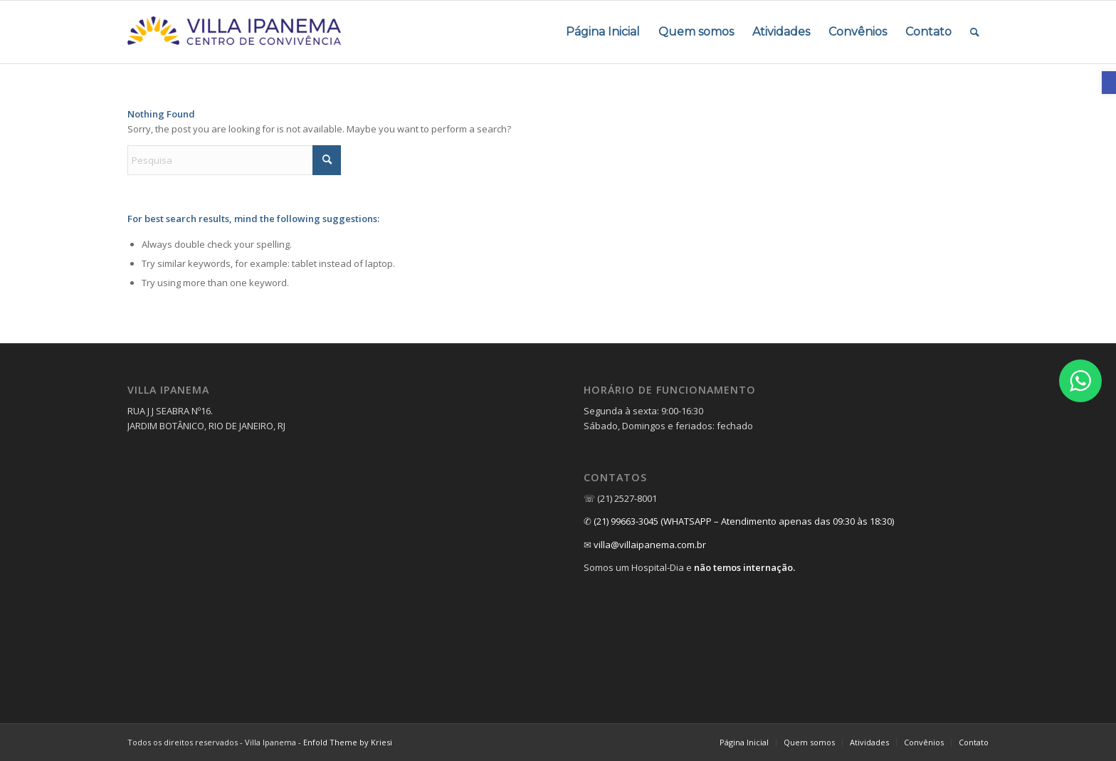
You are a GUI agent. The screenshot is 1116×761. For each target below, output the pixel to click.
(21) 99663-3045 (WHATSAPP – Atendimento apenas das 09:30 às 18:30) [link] (744, 521)
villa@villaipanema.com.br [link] (650, 544)
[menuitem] (603, 32)
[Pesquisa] (234, 160)
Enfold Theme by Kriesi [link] (347, 742)
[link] (1109, 82)
